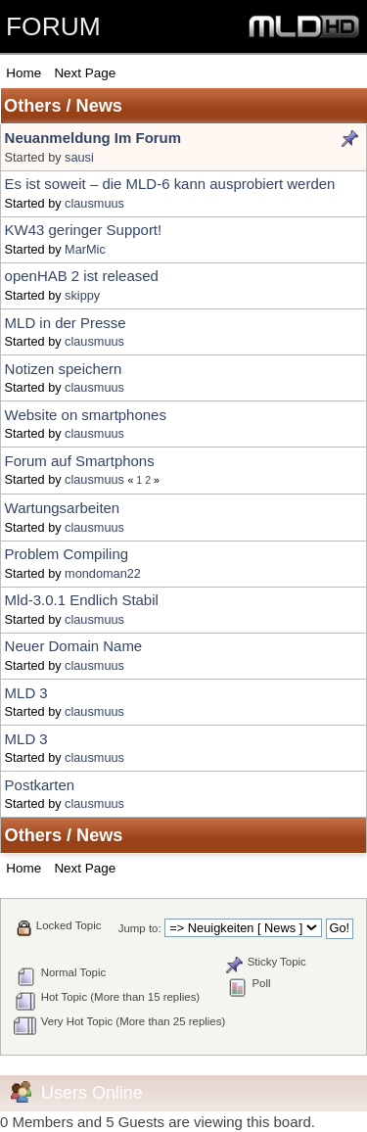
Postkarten (40, 785)
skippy (82, 295)
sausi (79, 157)
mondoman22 (103, 573)
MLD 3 (26, 692)
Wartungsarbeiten (62, 507)
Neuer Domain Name (74, 645)
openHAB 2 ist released (82, 275)
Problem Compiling (66, 553)
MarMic (85, 249)
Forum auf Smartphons (80, 460)
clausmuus (94, 203)
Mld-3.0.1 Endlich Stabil (82, 599)
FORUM (53, 26)
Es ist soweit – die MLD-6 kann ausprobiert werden (170, 183)
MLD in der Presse (65, 322)
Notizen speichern (63, 368)
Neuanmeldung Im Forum (93, 137)
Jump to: (139, 928)
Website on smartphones (85, 414)
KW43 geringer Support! (83, 229)
